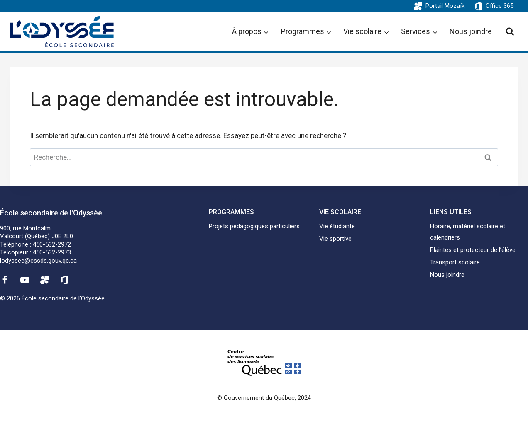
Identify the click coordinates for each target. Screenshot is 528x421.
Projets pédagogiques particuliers (254, 226)
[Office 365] (64, 279)
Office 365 (499, 6)
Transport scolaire (455, 262)
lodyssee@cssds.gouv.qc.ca (38, 260)
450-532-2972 (52, 244)
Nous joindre (471, 31)
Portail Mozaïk (444, 6)
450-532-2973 (52, 252)
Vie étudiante (337, 226)
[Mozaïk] (45, 279)
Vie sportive (335, 238)
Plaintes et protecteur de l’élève (473, 250)
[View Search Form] (510, 32)
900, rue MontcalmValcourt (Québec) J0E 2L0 (36, 232)
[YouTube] (24, 279)
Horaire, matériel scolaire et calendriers (467, 232)
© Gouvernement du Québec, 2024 (264, 398)
